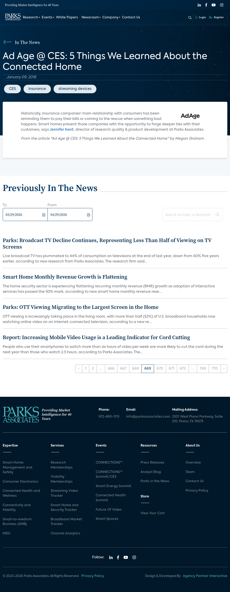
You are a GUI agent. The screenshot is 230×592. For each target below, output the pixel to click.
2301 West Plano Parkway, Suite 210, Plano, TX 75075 (197, 419)
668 (135, 369)
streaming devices (75, 89)
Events (47, 17)
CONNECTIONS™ (109, 462)
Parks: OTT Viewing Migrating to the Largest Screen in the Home (80, 307)
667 (123, 369)
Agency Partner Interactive (205, 576)
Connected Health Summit (111, 498)
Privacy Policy (197, 490)
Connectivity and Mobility (17, 508)
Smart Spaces (107, 518)
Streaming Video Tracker (64, 493)
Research (30, 17)
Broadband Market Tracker (66, 522)
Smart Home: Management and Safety (17, 467)
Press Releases (152, 462)
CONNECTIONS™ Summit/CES (109, 475)
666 (111, 369)
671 (171, 369)
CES (12, 89)
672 (183, 369)
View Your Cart (153, 513)
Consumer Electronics (20, 481)
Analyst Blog (151, 472)
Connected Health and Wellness (21, 493)
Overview (193, 462)
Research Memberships (62, 465)
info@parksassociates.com (146, 416)
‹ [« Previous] (78, 369)
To (5, 205)
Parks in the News (155, 481)
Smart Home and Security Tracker (64, 508)
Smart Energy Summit (113, 486)
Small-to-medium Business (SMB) (17, 522)
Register (216, 17)
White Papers (67, 17)
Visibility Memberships (62, 479)
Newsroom (90, 17)
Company (110, 17)
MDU (6, 533)
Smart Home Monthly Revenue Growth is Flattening (65, 276)
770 (215, 369)
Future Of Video (109, 509)
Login (200, 17)
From (52, 205)
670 (160, 369)
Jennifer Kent (62, 130)
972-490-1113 (109, 416)
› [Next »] (223, 369)
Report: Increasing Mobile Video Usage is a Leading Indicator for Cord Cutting (96, 337)
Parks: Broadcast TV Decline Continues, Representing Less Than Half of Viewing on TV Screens (107, 243)
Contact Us (131, 17)
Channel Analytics (65, 533)
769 (203, 369)
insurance (37, 89)
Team (190, 472)
